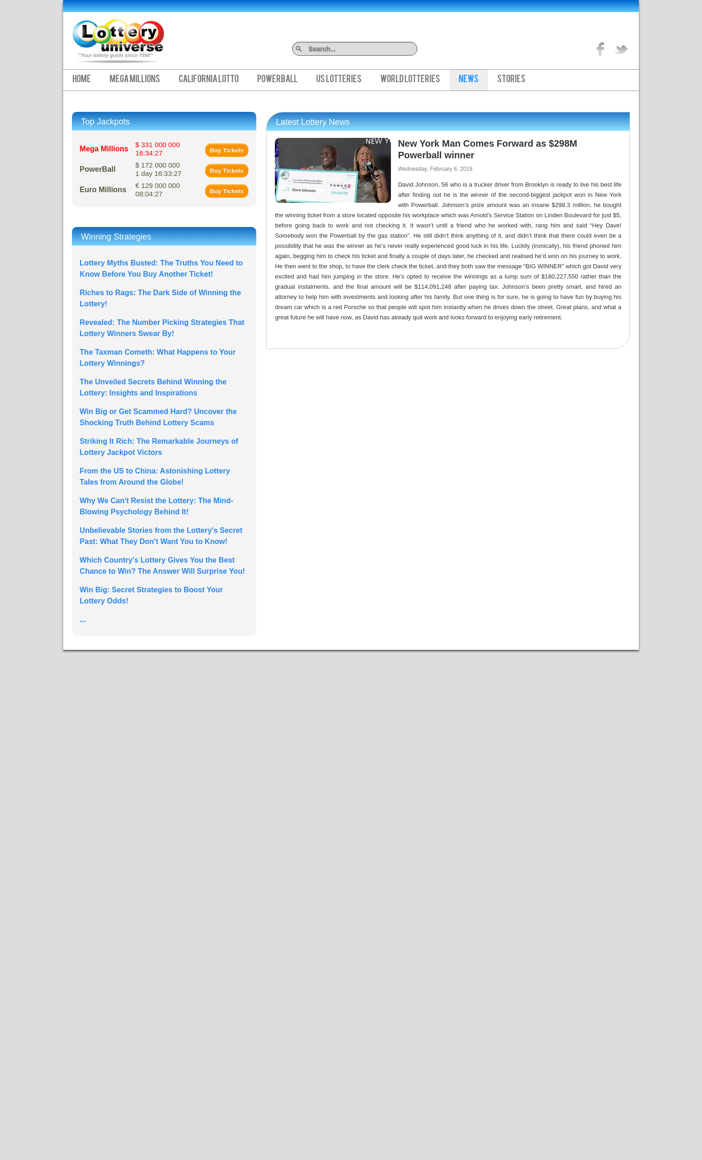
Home (81, 80)
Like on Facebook (601, 49)
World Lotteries (410, 80)
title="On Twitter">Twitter (621, 49)
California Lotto (209, 80)
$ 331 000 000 (158, 149)
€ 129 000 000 (158, 189)
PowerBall (277, 80)
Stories (511, 80)
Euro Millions (103, 190)
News (469, 80)
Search (414, 48)
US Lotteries (339, 80)
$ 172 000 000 (159, 169)
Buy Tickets (227, 150)
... (83, 619)
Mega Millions (135, 80)
